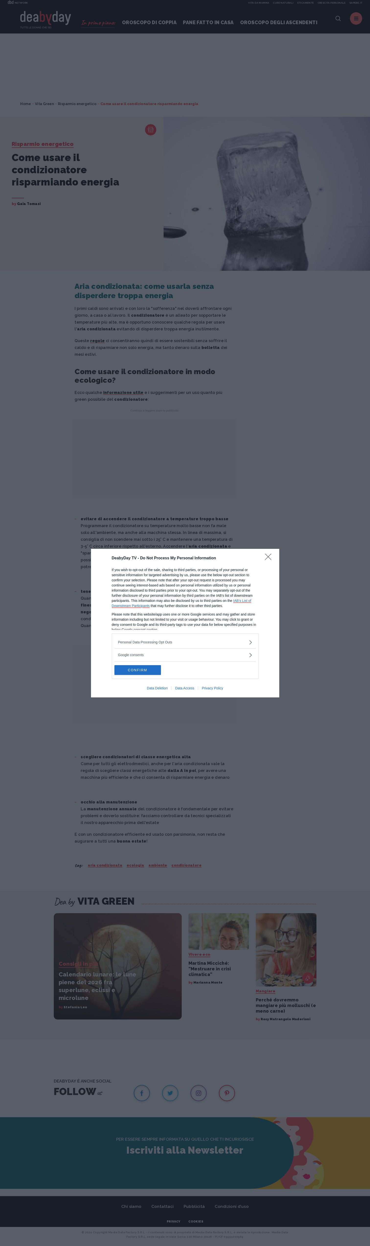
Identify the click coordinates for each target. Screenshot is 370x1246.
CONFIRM (137, 670)
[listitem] (185, 642)
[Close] (269, 558)
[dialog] (185, 623)
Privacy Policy (212, 688)
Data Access (184, 688)
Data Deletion (157, 688)
